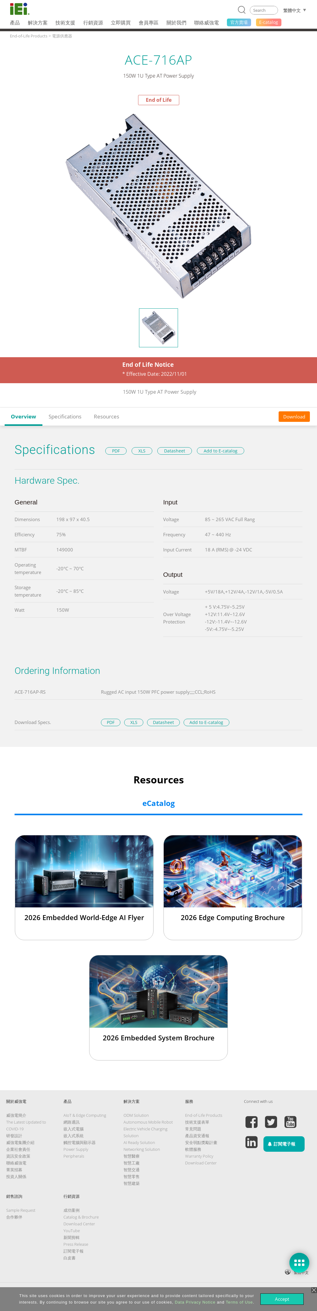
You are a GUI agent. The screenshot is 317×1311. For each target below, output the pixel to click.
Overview (23, 416)
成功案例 (71, 1210)
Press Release (75, 1244)
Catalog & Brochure (81, 1217)
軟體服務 (193, 1149)
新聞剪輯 (71, 1237)
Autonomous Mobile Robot (148, 1122)
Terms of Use (239, 1302)
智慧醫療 (132, 1156)
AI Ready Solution (139, 1142)
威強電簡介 (16, 1115)
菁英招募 (14, 1169)
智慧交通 (132, 1169)
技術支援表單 (197, 1122)
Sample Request (20, 1210)
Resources (106, 416)
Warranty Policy (199, 1156)
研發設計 (14, 1135)
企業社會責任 (18, 1149)
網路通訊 (71, 1122)
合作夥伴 (14, 1217)
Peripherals (73, 1156)
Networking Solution (142, 1149)
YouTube (71, 1230)
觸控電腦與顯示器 (79, 1142)
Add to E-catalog (220, 451)
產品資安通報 (197, 1135)
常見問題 (193, 1129)
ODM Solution (136, 1115)
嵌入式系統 (73, 1135)
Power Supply (75, 1149)
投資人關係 (16, 1176)
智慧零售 (132, 1176)
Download (294, 416)
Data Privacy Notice (195, 1302)
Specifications (65, 416)
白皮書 (69, 1258)
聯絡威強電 (16, 1163)
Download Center (201, 1163)
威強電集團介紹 (20, 1142)
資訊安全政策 (18, 1156)
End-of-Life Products (203, 1115)
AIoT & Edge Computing (84, 1115)
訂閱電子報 (73, 1251)
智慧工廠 (132, 1163)
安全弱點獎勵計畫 (201, 1142)
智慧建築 (132, 1183)
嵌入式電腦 (73, 1129)
